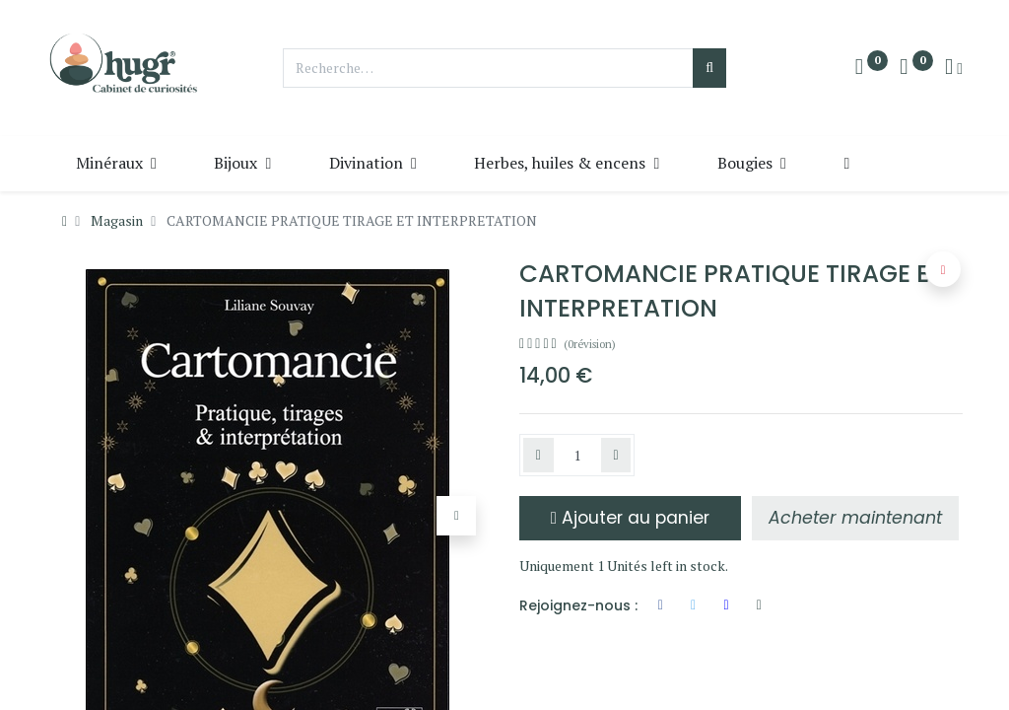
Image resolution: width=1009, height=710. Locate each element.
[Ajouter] (616, 455)
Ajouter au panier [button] (630, 518)
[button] (847, 162)
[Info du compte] (954, 68)
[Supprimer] (538, 455)
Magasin (117, 220)
